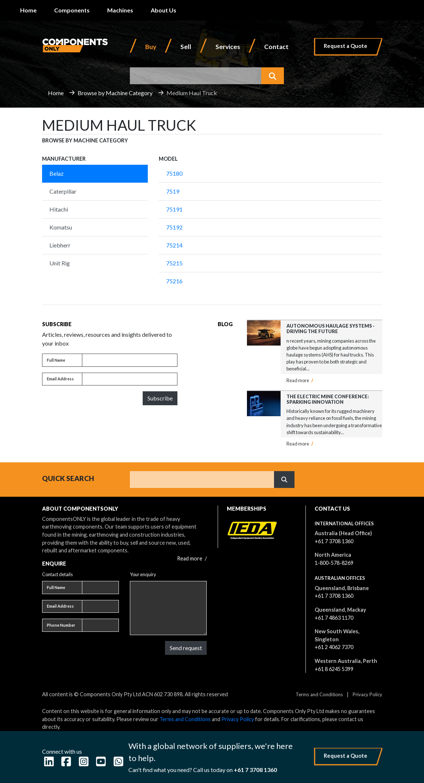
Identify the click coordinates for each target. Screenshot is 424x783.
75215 (174, 263)
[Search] (202, 479)
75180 (174, 173)
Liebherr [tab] (60, 245)
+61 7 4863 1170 (334, 618)
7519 (172, 191)
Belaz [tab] (56, 173)
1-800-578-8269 (334, 563)
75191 (174, 209)
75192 (174, 227)
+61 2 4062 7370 (334, 647)
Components (72, 10)
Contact (276, 47)
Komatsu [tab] (60, 227)
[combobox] (196, 75)
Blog (225, 324)
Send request (186, 647)
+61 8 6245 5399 (334, 669)
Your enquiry (143, 574)
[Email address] (129, 379)
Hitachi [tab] (58, 209)
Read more (299, 380)
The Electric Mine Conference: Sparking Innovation (327, 399)
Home (28, 10)
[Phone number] (100, 625)
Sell (185, 47)
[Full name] (129, 360)
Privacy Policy (367, 694)
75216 (174, 280)
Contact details (57, 574)
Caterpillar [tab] (62, 191)
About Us (163, 10)
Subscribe (160, 398)
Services (227, 47)
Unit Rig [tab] (59, 263)
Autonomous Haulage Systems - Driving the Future (330, 328)
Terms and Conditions (319, 694)
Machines (120, 10)
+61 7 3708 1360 (334, 541)
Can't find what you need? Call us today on (202, 769)
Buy (150, 47)
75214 (174, 245)
